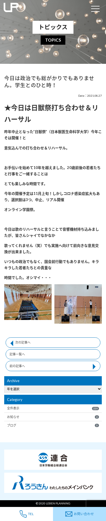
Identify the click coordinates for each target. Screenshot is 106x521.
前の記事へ (17, 366)
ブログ (53, 425)
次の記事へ (23, 342)
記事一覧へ (17, 354)
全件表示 (53, 408)
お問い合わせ (79, 514)
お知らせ (53, 417)
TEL (27, 513)
